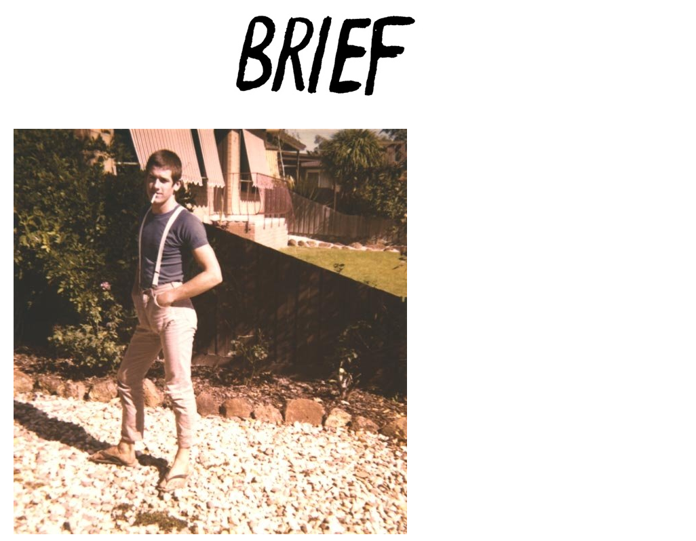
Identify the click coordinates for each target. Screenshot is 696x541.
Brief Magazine (348, 64)
